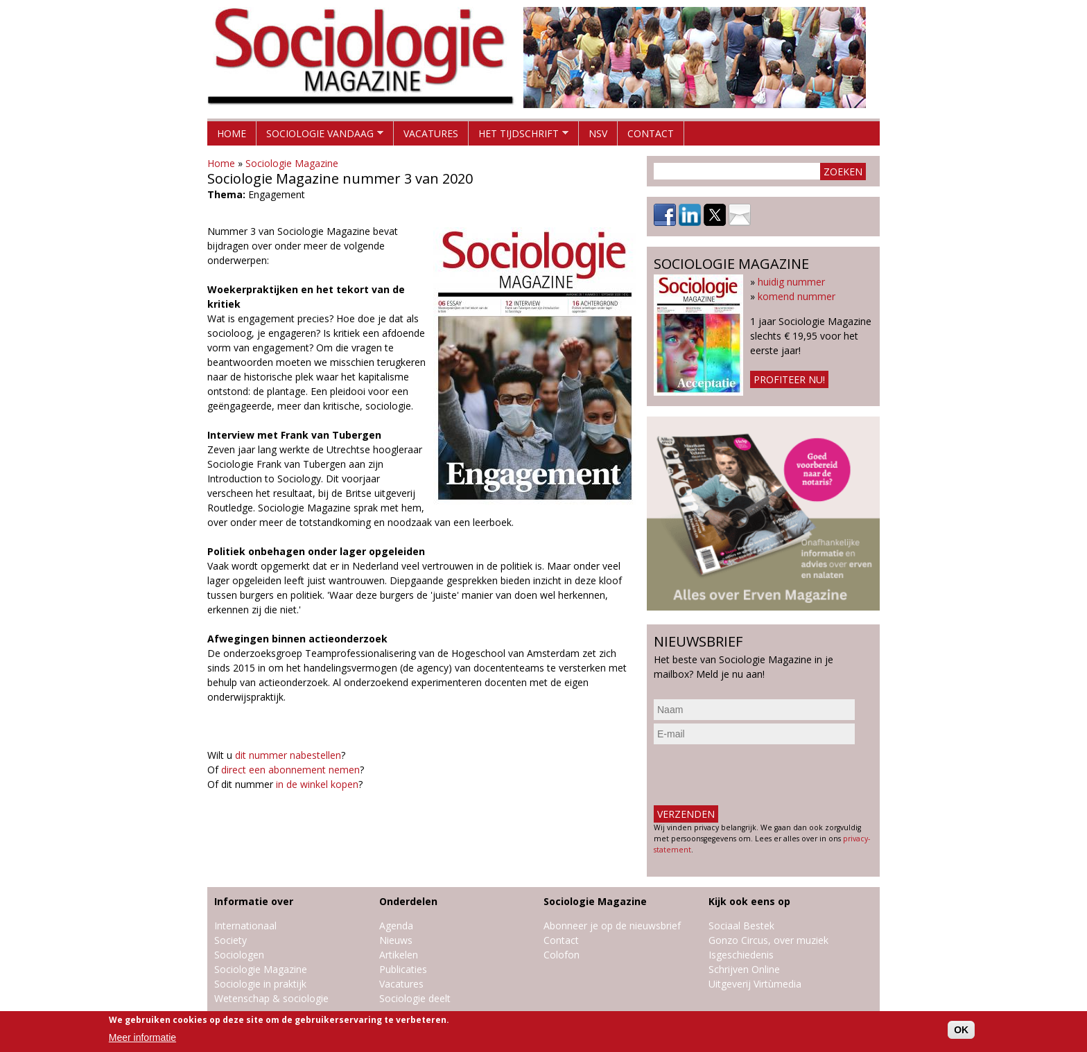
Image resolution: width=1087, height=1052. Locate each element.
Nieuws (395, 940)
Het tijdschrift (518, 136)
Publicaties (403, 969)
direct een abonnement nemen (290, 769)
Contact (650, 133)
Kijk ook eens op (749, 901)
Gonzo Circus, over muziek (768, 940)
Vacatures (430, 133)
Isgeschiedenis (741, 954)
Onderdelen (408, 901)
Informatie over (253, 901)
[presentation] (759, 775)
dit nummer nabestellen (288, 755)
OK (961, 1029)
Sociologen (239, 954)
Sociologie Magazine (291, 163)
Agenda (396, 925)
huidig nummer (791, 281)
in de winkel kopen (317, 784)
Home (231, 133)
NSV (598, 133)
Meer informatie (142, 1037)
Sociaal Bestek (741, 925)
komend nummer (796, 296)
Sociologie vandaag (319, 136)
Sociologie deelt (415, 998)
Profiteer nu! (789, 379)
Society (230, 940)
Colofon (562, 954)
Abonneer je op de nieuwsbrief (612, 925)
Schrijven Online (744, 969)
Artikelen (398, 954)
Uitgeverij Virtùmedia (754, 983)
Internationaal (245, 925)
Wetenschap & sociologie (271, 998)
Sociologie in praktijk (260, 983)
